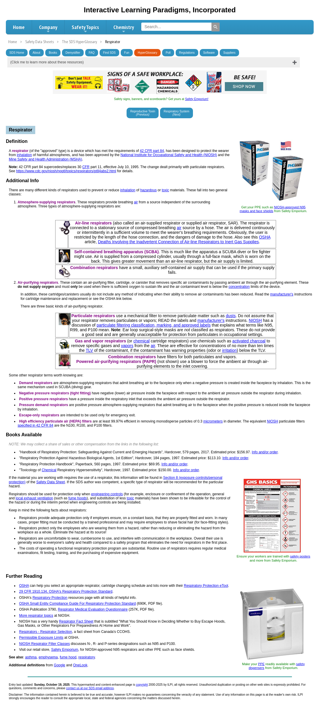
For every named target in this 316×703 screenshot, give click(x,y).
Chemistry (123, 29)
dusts (231, 315)
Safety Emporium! (196, 99)
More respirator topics (36, 616)
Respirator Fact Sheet (76, 621)
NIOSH (255, 320)
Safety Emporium (64, 650)
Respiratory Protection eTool (206, 586)
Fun (126, 52)
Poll (168, 52)
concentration (239, 287)
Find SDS (109, 52)
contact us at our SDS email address (90, 688)
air (136, 202)
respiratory (86, 657)
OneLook (80, 665)
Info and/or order (265, 452)
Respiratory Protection (50, 598)
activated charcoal (248, 341)
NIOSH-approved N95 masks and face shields (272, 209)
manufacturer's (281, 294)
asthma (30, 657)
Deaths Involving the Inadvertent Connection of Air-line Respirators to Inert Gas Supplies (178, 241)
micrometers (213, 421)
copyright (142, 684)
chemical (141, 341)
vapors (127, 345)
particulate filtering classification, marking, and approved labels (154, 325)
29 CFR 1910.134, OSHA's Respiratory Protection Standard (65, 591)
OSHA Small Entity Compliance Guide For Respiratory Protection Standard (77, 603)
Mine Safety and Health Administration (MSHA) (45, 159)
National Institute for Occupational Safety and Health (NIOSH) (168, 155)
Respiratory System (176, 113)
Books (53, 52)
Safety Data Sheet (50, 482)
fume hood (68, 657)
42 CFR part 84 (152, 151)
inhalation (24, 155)
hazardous (148, 190)
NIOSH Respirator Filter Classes (44, 644)
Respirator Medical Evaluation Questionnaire (92, 609)
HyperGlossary (147, 52)
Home (19, 27)
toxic (165, 190)
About (36, 52)
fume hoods (77, 498)
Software (209, 52)
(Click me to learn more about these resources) (47, 62)
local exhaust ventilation (34, 498)
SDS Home (16, 52)
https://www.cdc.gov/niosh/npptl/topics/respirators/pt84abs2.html (66, 171)
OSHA (264, 237)
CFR (86, 167)
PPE (261, 664)
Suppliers (229, 52)
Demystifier (72, 52)
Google (59, 665)
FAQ (92, 52)
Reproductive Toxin (142, 113)
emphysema (48, 657)
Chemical (49, 470)
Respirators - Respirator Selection (45, 632)
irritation (229, 350)
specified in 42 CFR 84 (35, 425)
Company (48, 29)
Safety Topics (85, 29)
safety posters (300, 556)
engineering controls (107, 494)
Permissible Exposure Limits (41, 638)
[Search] (215, 27)
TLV (89, 350)
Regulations (187, 52)
